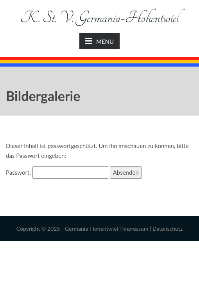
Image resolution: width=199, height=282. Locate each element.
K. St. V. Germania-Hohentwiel (99, 17)
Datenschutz (167, 228)
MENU (99, 41)
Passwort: (57, 172)
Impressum (135, 228)
